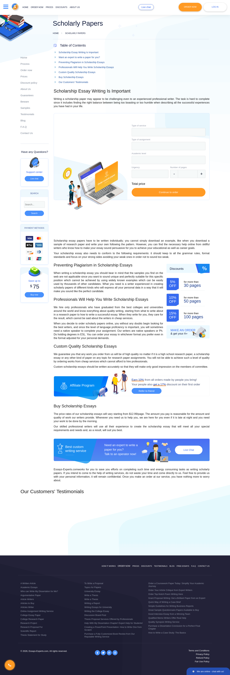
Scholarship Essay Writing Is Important (79, 52)
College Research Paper (32, 619)
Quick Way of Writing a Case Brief (164, 602)
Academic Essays (29, 587)
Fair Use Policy (202, 661)
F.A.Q (24, 126)
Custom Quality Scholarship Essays (77, 72)
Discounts (61, 7)
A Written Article (28, 583)
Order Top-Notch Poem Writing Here (165, 594)
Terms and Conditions (199, 650)
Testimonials (27, 114)
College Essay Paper (31, 615)
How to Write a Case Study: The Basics (167, 632)
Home (25, 7)
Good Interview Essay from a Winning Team (169, 614)
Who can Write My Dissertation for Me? (39, 591)
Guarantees (27, 95)
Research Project (29, 623)
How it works (109, 566)
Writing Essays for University (98, 607)
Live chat (146, 7)
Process (25, 63)
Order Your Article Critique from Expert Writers (170, 590)
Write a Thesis (91, 595)
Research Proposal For (32, 627)
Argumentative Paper (31, 595)
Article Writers (27, 599)
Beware (25, 101)
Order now (37, 7)
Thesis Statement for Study (34, 635)
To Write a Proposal (93, 583)
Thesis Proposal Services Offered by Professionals (108, 619)
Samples (25, 107)
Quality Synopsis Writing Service (163, 622)
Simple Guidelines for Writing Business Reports (171, 606)
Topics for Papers (92, 587)
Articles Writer (27, 607)
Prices (49, 7)
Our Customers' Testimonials (73, 82)
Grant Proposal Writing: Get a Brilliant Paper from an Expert (176, 598)
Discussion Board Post (95, 615)
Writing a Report (92, 603)
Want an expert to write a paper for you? (79, 57)
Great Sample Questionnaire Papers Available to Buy (173, 610)
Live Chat (188, 449)
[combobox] (169, 132)
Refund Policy (202, 658)
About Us (26, 89)
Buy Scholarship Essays (71, 77)
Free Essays (183, 566)
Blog (23, 120)
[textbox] (169, 132)
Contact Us (27, 133)
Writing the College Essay (96, 611)
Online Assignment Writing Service (37, 611)
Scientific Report (28, 631)
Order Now (190, 7)
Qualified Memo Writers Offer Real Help (167, 618)
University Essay (92, 591)
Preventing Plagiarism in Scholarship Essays (82, 62)
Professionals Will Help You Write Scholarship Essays (86, 67)
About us (75, 7)
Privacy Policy (202, 654)
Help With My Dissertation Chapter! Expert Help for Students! (113, 623)
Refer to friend (146, 390)
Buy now (34, 295)
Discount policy (29, 82)
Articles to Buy (27, 603)
